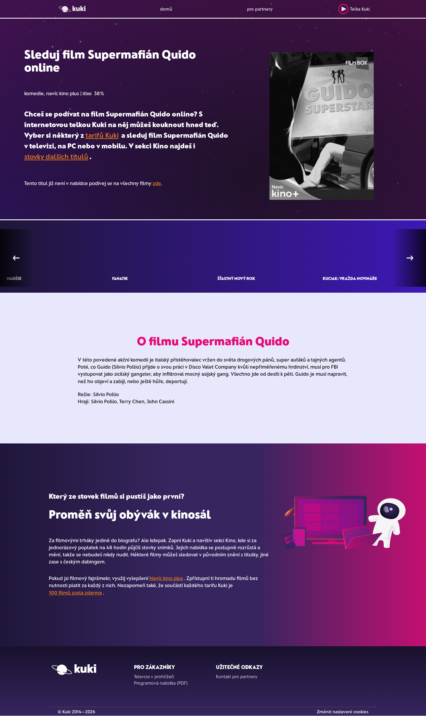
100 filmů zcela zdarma (75, 592)
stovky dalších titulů (56, 156)
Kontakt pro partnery (236, 676)
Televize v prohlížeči (154, 676)
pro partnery (260, 9)
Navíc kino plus (166, 578)
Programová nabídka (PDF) (161, 683)
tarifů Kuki (102, 135)
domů (166, 9)
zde (157, 183)
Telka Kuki (354, 9)
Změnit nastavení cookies (342, 711)
